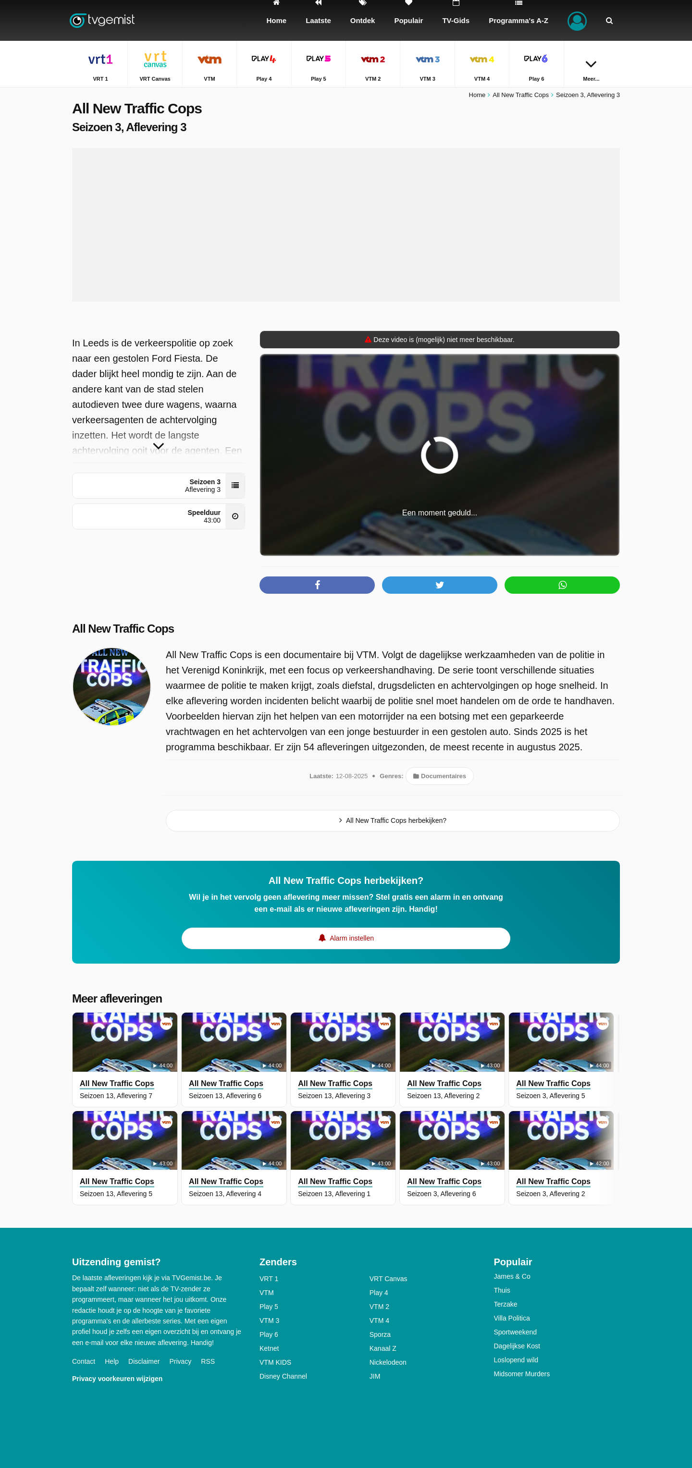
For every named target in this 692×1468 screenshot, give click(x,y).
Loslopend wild (516, 1360)
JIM (375, 1376)
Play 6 (269, 1334)
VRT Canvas (389, 1279)
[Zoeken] (609, 20)
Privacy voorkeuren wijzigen (117, 1378)
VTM (267, 1293)
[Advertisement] (346, 225)
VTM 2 (379, 1306)
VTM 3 (269, 1320)
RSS (208, 1361)
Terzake (506, 1304)
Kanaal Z (383, 1348)
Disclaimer (144, 1361)
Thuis (502, 1290)
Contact (83, 1361)
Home (477, 94)
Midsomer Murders (522, 1374)
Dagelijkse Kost (517, 1346)
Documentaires (439, 776)
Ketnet (269, 1348)
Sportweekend (515, 1332)
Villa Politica (512, 1318)
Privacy (180, 1361)
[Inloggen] (577, 20)
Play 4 (379, 1293)
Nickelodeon (388, 1362)
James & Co (512, 1276)
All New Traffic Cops (123, 628)
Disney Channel (283, 1376)
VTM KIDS (275, 1362)
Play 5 (269, 1306)
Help (112, 1361)
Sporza (380, 1334)
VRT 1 (269, 1279)
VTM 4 (379, 1320)
